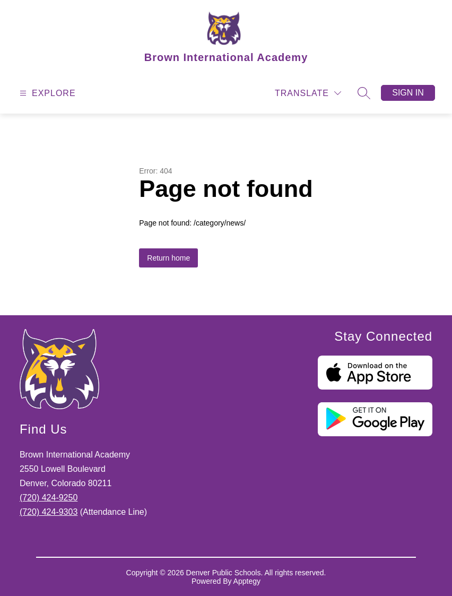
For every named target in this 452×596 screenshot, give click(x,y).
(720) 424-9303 (48, 511)
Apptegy (246, 581)
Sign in (408, 92)
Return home (168, 258)
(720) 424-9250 (48, 497)
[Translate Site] (308, 93)
